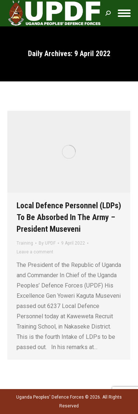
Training (25, 243)
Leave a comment (35, 251)
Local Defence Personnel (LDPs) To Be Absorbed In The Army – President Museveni (69, 217)
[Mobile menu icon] (124, 13)
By (47, 243)
